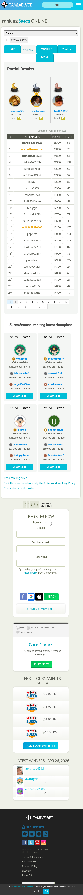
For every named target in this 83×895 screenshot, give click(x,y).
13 (24, 306)
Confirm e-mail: (41, 542)
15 (38, 306)
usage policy (30, 572)
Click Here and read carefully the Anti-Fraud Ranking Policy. (40, 483)
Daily (12, 49)
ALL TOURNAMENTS (41, 745)
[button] (31, 596)
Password (41, 557)
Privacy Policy (29, 861)
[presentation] (41, 584)
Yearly (66, 49)
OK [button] (46, 891)
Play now (41, 664)
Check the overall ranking (19, 488)
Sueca (24, 21)
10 (65, 302)
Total (44, 57)
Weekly (28, 50)
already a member (39, 609)
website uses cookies (22, 886)
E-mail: (41, 528)
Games (40, 644)
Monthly (46, 49)
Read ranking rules (15, 478)
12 (17, 306)
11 (10, 306)
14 (31, 306)
